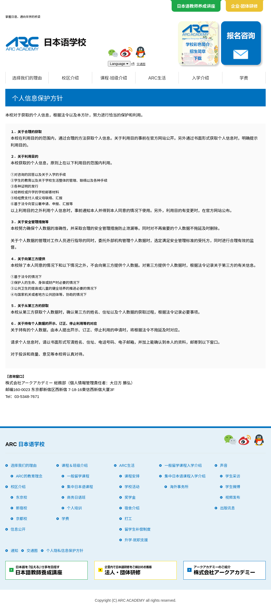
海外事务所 (179, 487)
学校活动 (132, 487)
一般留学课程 (78, 476)
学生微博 (232, 487)
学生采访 (232, 476)
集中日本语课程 (80, 487)
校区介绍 (70, 78)
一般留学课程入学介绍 (183, 465)
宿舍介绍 (132, 508)
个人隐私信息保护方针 (64, 550)
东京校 (21, 497)
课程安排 (132, 476)
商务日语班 (76, 497)
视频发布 (232, 497)
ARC (25, 444)
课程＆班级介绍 (75, 465)
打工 (128, 519)
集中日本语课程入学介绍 (184, 476)
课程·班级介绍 (113, 78)
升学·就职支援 (136, 540)
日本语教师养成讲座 (196, 6)
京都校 (21, 519)
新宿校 (21, 508)
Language (119, 64)
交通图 (141, 64)
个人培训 (74, 508)
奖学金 (130, 497)
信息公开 (18, 529)
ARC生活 (157, 78)
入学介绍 (200, 78)
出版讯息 (227, 508)
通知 (14, 550)
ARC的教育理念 (29, 476)
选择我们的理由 (27, 78)
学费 (244, 78)
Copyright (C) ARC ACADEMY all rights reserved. (135, 600)
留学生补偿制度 (138, 529)
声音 (223, 465)
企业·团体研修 (244, 6)
